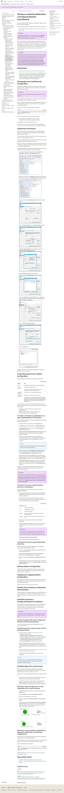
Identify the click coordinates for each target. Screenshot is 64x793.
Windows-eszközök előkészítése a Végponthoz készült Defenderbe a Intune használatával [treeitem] (9, 52)
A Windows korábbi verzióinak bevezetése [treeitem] (9, 80)
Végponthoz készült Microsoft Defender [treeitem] (8, 14)
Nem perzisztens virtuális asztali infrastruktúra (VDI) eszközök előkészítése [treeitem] (10, 73)
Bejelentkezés (61, 1)
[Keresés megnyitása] (57, 1)
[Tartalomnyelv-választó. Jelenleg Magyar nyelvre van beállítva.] (3, 787)
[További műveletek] (46, 11)
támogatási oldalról (20, 571)
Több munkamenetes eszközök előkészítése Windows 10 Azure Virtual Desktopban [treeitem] (10, 77)
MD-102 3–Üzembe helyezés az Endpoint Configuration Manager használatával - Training (31, 771)
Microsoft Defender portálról (37, 632)
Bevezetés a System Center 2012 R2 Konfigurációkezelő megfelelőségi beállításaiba (31, 125)
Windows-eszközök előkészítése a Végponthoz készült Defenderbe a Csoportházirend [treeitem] (9, 64)
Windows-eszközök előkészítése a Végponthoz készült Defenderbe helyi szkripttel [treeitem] (9, 69)
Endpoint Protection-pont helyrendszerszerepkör (27, 73)
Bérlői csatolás (21, 30)
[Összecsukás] (13, 11)
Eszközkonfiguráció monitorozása (55, 27)
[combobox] (8, 13)
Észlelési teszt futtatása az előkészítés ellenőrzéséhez (55, 24)
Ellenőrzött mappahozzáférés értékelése (31, 584)
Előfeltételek (52, 12)
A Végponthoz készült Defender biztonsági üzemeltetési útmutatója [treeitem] (7, 100)
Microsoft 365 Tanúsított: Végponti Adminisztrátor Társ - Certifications (28, 776)
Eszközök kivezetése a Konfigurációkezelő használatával (56, 26)
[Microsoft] (1, 1)
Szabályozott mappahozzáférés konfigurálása (54, 21)
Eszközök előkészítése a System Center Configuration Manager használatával (32, 28)
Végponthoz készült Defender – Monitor (31, 671)
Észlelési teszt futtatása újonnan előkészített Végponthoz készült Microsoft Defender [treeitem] (8, 93)
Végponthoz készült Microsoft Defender (26, 10)
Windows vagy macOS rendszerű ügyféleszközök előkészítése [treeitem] (9, 45)
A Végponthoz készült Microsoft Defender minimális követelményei (32, 70)
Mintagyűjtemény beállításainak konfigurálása (54, 14)
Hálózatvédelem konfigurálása (54, 19)
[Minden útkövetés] (18, 11)
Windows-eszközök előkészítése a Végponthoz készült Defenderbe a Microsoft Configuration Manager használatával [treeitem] (9, 58)
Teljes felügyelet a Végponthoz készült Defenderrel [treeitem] (8, 17)
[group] (32, 113)
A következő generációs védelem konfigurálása (55, 18)
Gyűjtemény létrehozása (53, 16)
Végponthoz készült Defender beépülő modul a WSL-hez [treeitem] (9, 49)
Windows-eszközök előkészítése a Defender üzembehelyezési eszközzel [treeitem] (9, 41)
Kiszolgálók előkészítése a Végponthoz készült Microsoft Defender (30, 759)
